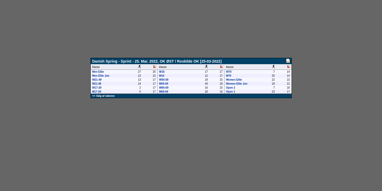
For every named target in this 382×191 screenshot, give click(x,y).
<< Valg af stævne (103, 95)
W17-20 (97, 87)
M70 (228, 75)
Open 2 (230, 87)
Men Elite (98, 71)
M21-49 (96, 83)
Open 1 (230, 91)
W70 (229, 71)
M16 (161, 75)
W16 (162, 71)
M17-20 (96, 91)
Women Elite (234, 79)
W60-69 (163, 87)
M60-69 (163, 91)
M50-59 (163, 83)
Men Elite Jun (100, 75)
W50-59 (163, 79)
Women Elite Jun (236, 83)
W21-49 (97, 79)
